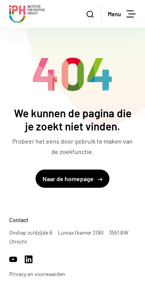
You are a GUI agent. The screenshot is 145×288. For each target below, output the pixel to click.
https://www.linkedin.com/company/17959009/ (28, 259)
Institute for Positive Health (27, 14)
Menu (122, 13)
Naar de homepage (72, 178)
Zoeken (94, 14)
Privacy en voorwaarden (37, 274)
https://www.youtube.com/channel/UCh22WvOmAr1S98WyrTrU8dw (13, 259)
